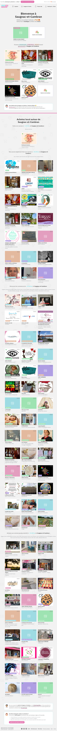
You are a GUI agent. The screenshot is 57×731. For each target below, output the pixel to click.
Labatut (46, 289)
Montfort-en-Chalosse (39, 289)
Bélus (28, 289)
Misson (41, 156)
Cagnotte (4, 289)
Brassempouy (24, 536)
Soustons (29, 537)
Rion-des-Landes (35, 537)
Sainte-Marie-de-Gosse (11, 536)
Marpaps (25, 537)
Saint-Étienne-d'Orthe (33, 290)
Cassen (53, 289)
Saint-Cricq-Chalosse (32, 536)
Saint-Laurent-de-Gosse (15, 537)
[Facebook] (21, 728)
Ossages (17, 290)
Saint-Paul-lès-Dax (23, 156)
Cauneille (10, 290)
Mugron (2, 536)
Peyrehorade (24, 290)
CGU (52, 728)
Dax (14, 156)
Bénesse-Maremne (43, 537)
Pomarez (50, 289)
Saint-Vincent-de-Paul (32, 156)
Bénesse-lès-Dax (28, 129)
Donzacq (14, 290)
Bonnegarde (49, 536)
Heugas (38, 156)
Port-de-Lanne (46, 290)
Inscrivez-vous (12, 106)
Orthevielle (40, 290)
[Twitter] (26, 728)
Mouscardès (32, 289)
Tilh (20, 290)
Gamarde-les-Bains (10, 289)
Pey (28, 290)
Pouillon (17, 156)
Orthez (22, 537)
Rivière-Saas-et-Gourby (22, 289)
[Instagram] (24, 728)
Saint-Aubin (19, 536)
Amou (5, 536)
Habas (15, 289)
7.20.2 (54, 728)
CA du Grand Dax (37, 705)
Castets (54, 536)
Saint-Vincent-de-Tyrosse (42, 536)
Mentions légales (46, 728)
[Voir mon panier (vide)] (38, 6)
